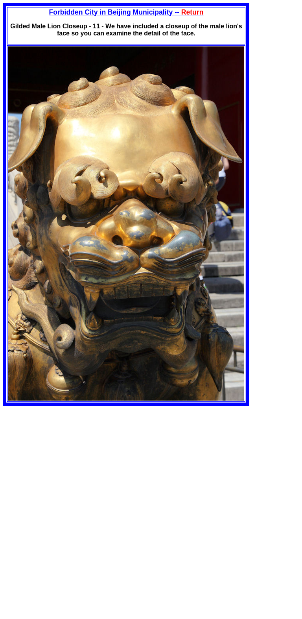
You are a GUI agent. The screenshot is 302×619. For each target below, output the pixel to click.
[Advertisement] (69, 461)
